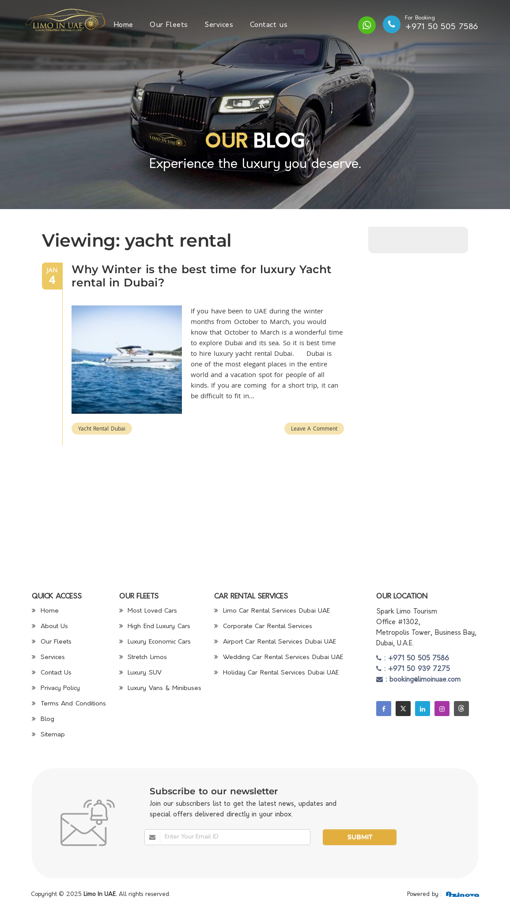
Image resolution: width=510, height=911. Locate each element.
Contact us (269, 25)
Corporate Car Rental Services (263, 626)
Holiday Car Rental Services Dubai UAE (276, 673)
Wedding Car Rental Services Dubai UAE (278, 657)
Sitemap (48, 735)
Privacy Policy (56, 688)
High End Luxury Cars (154, 626)
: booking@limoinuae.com (418, 680)
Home (123, 25)
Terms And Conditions (69, 704)
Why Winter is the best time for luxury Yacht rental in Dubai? (202, 276)
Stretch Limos (143, 657)
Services (218, 25)
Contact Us (52, 673)
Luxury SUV (140, 673)
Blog (43, 719)
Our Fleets (169, 25)
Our (226, 142)
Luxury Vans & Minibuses (160, 688)
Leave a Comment (314, 428)
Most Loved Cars (148, 611)
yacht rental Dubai (101, 428)
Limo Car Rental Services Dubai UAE (272, 611)
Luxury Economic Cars (155, 642)
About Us (50, 626)
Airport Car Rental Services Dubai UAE (275, 642)
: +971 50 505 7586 (413, 659)
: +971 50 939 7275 (413, 669)
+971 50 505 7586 (441, 27)
